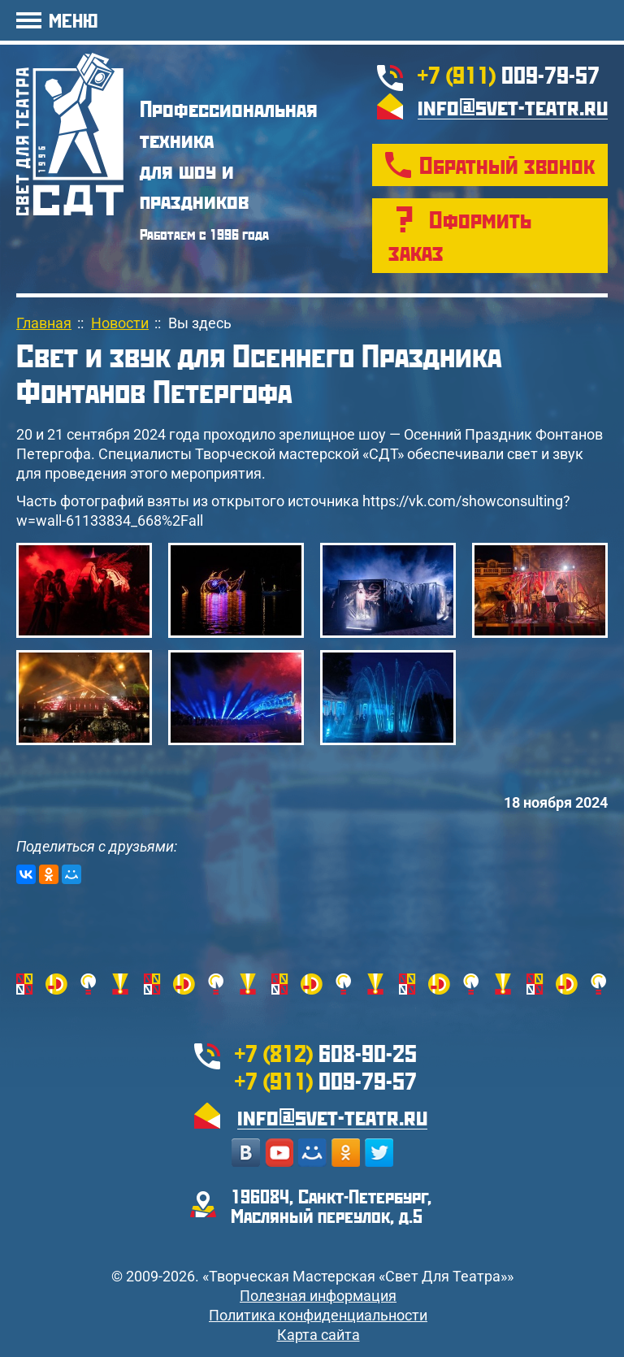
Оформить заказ (459, 235)
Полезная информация (318, 1295)
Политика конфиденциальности (318, 1315)
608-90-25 (326, 1052)
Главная (44, 323)
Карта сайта (318, 1334)
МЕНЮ (73, 20)
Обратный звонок (507, 164)
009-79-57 (509, 74)
